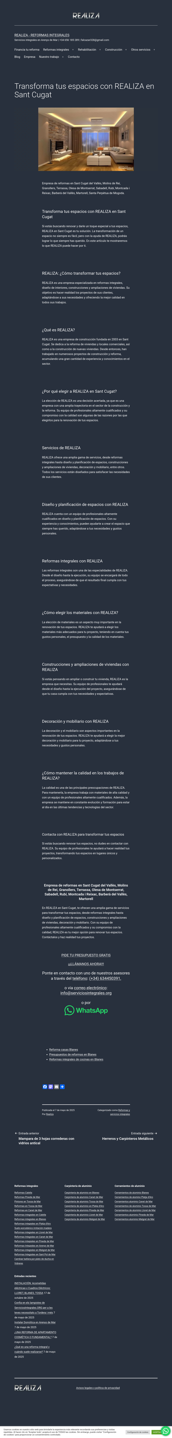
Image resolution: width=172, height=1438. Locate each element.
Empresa (29, 57)
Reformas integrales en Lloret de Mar (33, 1232)
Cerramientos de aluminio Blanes (132, 1192)
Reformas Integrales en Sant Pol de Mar (35, 1254)
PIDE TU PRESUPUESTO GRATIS (86, 955)
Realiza (49, 1114)
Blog (17, 57)
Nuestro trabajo (49, 57)
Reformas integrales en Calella (30, 1214)
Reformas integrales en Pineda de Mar (34, 1241)
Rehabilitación (87, 49)
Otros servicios (140, 49)
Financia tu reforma (26, 49)
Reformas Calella (23, 1192)
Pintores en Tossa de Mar (27, 1201)
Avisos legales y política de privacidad (98, 1387)
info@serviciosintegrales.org (86, 993)
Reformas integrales (56, 49)
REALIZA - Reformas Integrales (41, 35)
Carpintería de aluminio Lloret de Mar (84, 1214)
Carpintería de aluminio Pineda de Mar (84, 1210)
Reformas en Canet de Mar (28, 1210)
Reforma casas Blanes (63, 1049)
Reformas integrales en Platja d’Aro (32, 1223)
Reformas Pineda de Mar (27, 1197)
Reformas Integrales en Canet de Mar (33, 1236)
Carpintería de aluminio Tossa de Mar (84, 1201)
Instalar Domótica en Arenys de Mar (35, 1322)
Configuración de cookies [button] (137, 1432)
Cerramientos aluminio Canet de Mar (134, 1201)
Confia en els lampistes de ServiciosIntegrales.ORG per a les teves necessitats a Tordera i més (33, 1307)
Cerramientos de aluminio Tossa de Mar (135, 1206)
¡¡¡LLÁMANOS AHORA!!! (86, 964)
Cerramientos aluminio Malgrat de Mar (134, 1219)
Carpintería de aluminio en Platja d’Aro (84, 1206)
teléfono (80, 978)
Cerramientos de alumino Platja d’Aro (134, 1197)
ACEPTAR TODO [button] (160, 1432)
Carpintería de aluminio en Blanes (82, 1192)
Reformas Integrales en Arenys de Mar (34, 1245)
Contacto (74, 57)
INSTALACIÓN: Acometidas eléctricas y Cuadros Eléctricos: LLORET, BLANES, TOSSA (32, 1288)
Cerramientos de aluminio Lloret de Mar (135, 1210)
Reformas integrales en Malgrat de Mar (34, 1250)
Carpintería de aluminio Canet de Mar (84, 1197)
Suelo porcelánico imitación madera (33, 1228)
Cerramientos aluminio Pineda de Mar (134, 1214)
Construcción (113, 49)
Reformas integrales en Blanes (30, 1219)
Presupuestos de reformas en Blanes (72, 1054)
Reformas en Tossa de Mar (28, 1206)
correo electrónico (90, 987)
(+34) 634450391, (105, 978)
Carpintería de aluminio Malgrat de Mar (85, 1219)
